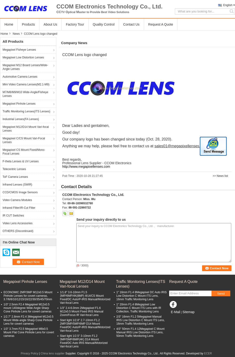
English (227, 5)
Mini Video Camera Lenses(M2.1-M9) (26, 84)
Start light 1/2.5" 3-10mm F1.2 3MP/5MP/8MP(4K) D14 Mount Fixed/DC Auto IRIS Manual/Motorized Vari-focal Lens (84, 341)
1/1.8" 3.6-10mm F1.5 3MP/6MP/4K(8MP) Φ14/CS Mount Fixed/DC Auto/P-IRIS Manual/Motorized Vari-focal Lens (85, 297)
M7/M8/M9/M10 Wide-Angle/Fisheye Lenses (25, 94)
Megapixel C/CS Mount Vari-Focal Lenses (24, 140)
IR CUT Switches (13, 215)
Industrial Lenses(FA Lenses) (21, 119)
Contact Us (131, 24)
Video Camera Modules (17, 200)
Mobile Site (177, 317)
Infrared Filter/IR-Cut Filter (19, 207)
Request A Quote (160, 24)
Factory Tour (75, 24)
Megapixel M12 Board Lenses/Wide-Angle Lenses (25, 67)
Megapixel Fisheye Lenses (19, 49)
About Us (50, 24)
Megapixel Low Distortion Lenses (23, 57)
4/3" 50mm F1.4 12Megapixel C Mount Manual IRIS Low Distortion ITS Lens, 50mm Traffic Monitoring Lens (140, 332)
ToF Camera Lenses (15, 176)
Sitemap (188, 312)
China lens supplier (53, 353)
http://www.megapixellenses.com (86, 166)
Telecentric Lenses (14, 169)
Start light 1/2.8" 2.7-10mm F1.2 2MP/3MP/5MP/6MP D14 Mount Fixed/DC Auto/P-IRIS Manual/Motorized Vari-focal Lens (85, 325)
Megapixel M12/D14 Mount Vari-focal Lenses (26, 128)
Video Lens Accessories (17, 223)
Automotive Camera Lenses (20, 76)
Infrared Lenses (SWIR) (17, 184)
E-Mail (175, 312)
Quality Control (104, 24)
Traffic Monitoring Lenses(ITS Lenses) (26, 111)
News (16, 33)
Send (220, 293)
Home (8, 24)
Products (28, 24)
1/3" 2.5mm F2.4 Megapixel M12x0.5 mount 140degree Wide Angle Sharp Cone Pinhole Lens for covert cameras (27, 308)
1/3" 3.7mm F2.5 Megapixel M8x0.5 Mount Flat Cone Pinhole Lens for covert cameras (29, 332)
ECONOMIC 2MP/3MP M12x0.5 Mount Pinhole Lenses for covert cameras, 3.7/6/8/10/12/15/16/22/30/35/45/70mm (28, 296)
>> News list (220, 176)
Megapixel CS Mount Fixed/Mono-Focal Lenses (24, 151)
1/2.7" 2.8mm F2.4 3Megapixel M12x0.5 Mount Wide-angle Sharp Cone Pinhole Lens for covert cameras (28, 320)
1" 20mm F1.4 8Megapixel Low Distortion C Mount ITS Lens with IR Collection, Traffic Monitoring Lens (138, 308)
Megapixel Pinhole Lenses (19, 103)
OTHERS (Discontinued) (18, 231)
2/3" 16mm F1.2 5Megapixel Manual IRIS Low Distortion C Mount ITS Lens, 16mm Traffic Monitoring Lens (140, 320)
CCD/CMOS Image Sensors (20, 192)
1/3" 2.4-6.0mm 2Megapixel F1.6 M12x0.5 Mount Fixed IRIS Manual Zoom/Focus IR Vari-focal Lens (81, 311)
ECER (208, 353)
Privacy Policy (29, 353)
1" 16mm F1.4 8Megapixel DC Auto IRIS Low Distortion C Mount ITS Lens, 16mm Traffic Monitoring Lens (141, 296)
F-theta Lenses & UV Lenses (21, 161)
